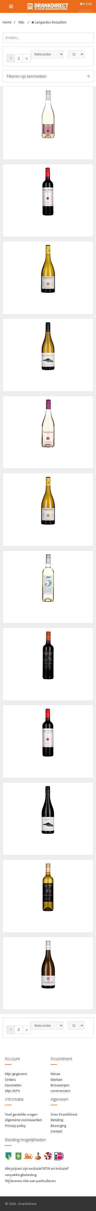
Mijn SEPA (12, 1090)
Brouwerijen (60, 1085)
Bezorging (58, 1125)
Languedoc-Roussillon (51, 22)
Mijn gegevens (16, 1074)
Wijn (21, 22)
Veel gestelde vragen (21, 1114)
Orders (10, 1079)
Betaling (57, 1120)
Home (7, 22)
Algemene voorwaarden (23, 1120)
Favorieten (13, 1085)
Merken (56, 1079)
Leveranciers (61, 1090)
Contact (56, 1131)
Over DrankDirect (64, 1114)
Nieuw (55, 1074)
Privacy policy (15, 1125)
